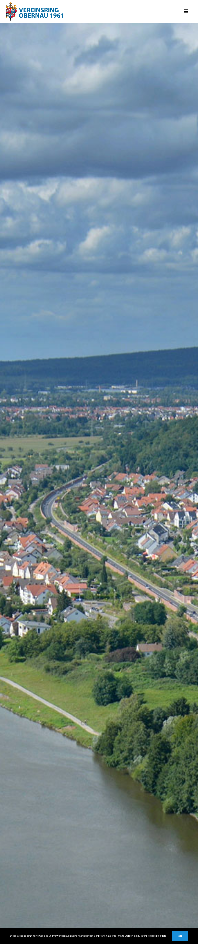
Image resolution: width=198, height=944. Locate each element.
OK (180, 936)
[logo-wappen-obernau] (34, 3)
